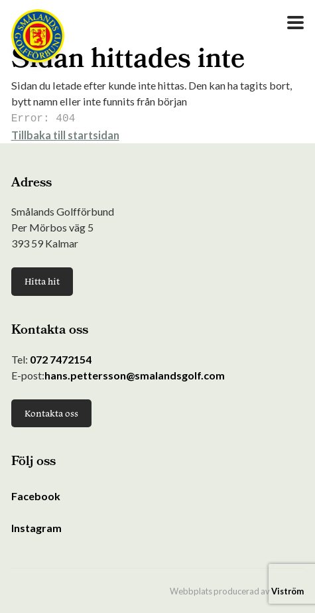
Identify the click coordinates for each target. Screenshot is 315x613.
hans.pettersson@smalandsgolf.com (134, 374)
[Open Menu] (295, 22)
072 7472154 (61, 358)
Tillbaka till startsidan (65, 133)
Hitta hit (42, 280)
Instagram (36, 526)
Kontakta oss (51, 412)
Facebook (35, 494)
